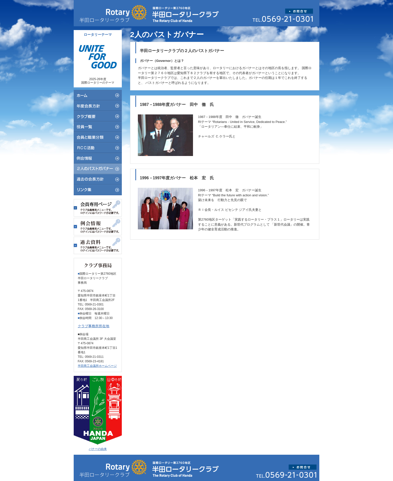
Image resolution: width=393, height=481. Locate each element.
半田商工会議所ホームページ (97, 366)
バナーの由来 (98, 449)
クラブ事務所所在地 (93, 326)
